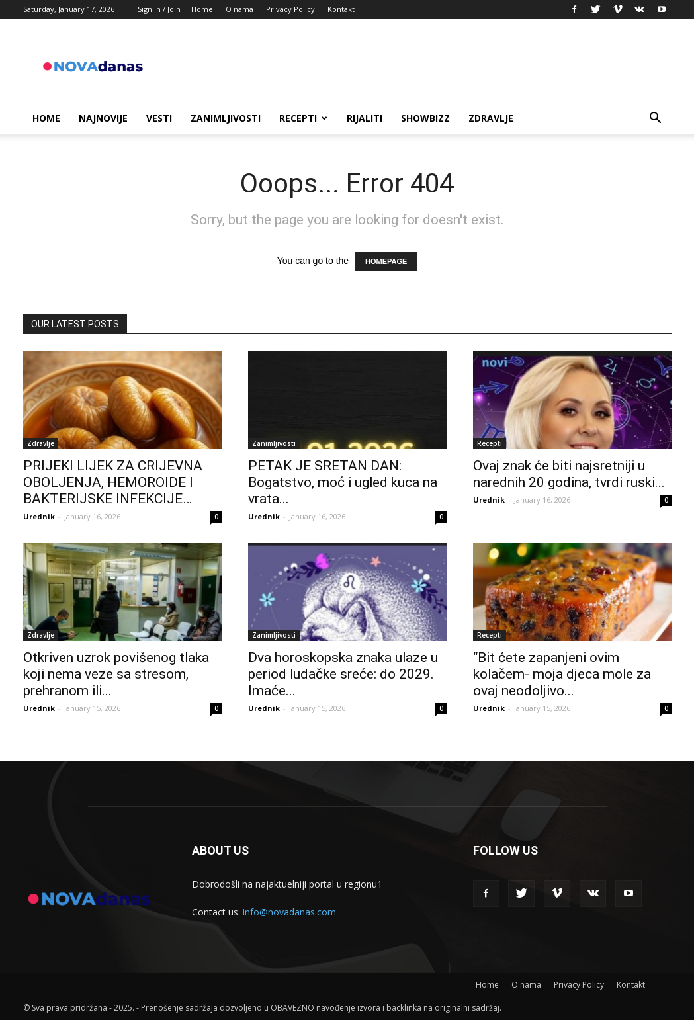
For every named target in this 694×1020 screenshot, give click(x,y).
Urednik (39, 516)
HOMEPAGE (386, 261)
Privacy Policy (290, 9)
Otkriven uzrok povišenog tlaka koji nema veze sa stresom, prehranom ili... (116, 674)
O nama (239, 9)
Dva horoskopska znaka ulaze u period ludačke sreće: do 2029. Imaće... (343, 674)
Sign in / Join (159, 9)
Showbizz (425, 118)
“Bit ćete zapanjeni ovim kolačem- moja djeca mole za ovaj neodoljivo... (562, 674)
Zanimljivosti (226, 118)
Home (202, 9)
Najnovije (103, 118)
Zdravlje (490, 118)
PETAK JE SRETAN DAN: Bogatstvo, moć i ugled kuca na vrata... (342, 482)
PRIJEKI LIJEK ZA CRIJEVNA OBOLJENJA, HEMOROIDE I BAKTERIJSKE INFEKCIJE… (112, 482)
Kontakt (341, 9)
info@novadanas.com (289, 912)
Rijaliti (364, 118)
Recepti (303, 118)
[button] (656, 119)
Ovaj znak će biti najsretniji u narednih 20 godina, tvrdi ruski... (569, 474)
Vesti (159, 118)
